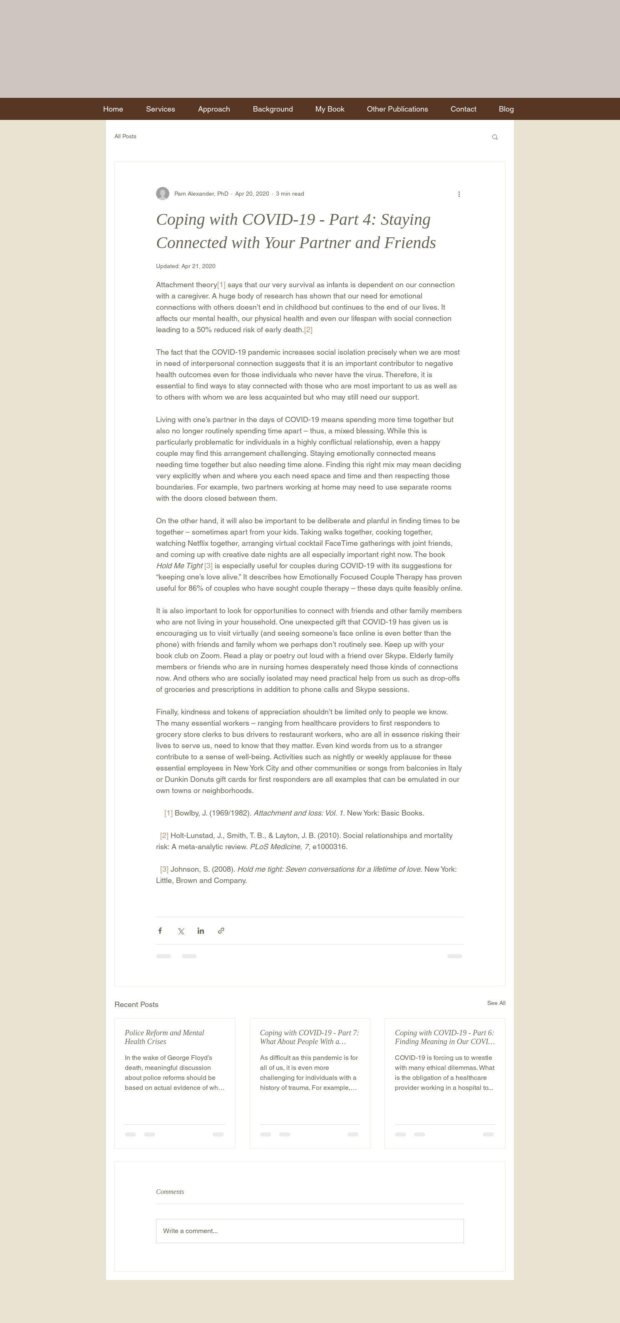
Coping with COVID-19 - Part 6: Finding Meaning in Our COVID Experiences (444, 1037)
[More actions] (459, 194)
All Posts (125, 136)
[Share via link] (221, 931)
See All (496, 1003)
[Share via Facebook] (160, 931)
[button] (495, 136)
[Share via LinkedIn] (201, 931)
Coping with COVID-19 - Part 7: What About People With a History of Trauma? (310, 1037)
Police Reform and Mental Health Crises (164, 1037)
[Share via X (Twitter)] (180, 931)
